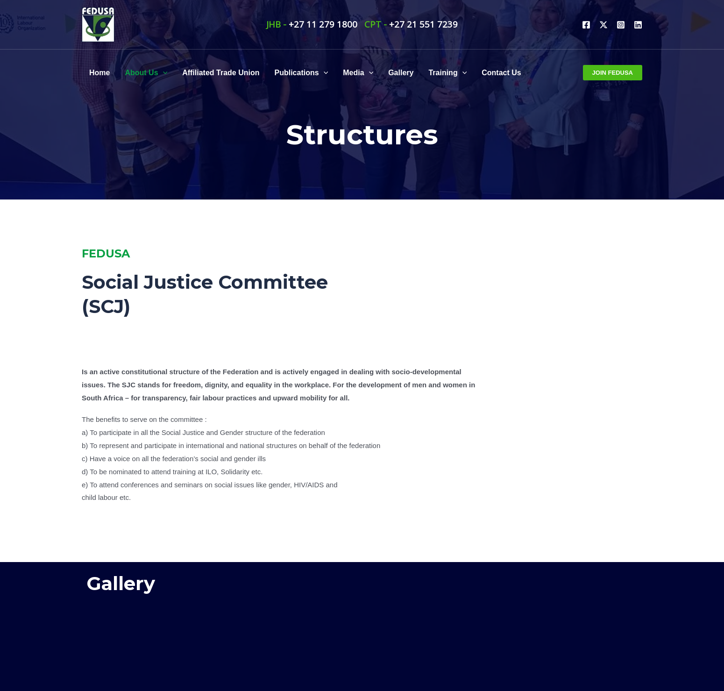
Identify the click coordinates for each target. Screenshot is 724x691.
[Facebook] (586, 25)
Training (447, 73)
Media (358, 73)
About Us (146, 73)
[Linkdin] (638, 25)
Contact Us (501, 73)
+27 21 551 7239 (423, 24)
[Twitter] (603, 25)
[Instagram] (621, 25)
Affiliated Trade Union (220, 73)
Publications (301, 73)
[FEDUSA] (98, 23)
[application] (163, 73)
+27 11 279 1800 (323, 24)
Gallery (400, 73)
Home (99, 73)
